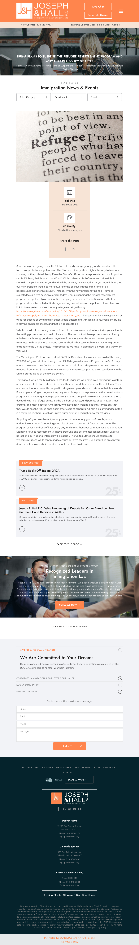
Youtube (74, 809)
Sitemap (58, 927)
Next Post (28, 500)
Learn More (22, 487)
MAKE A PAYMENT (77, 779)
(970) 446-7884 (73, 882)
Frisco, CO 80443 (69, 878)
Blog (97, 767)
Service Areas (64, 767)
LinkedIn (73, 249)
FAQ (77, 767)
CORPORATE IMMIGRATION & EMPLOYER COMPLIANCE (45, 678)
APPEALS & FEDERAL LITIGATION (37, 649)
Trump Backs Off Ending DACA (39, 471)
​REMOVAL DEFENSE (26, 691)
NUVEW (68, 927)
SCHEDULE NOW (68, 604)
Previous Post (31, 462)
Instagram (80, 809)
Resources (47, 927)
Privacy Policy (99, 927)
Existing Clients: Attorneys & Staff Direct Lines (69, 895)
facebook (66, 249)
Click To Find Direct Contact (95, 25)
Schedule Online (98, 15)
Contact (68, 772)
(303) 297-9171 (44, 25)
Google (64, 809)
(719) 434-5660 (73, 859)
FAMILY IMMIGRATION (28, 684)
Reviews (87, 767)
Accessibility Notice (82, 927)
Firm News (109, 767)
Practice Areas (44, 767)
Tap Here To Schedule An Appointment (69, 939)
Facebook (59, 809)
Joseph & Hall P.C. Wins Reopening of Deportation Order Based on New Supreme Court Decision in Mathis (66, 510)
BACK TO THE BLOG (68, 544)
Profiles (27, 767)
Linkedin (69, 809)
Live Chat (98, 6)
